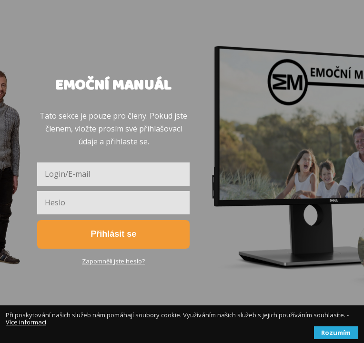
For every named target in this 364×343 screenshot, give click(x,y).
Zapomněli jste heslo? (113, 261)
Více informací (26, 322)
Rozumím (336, 332)
